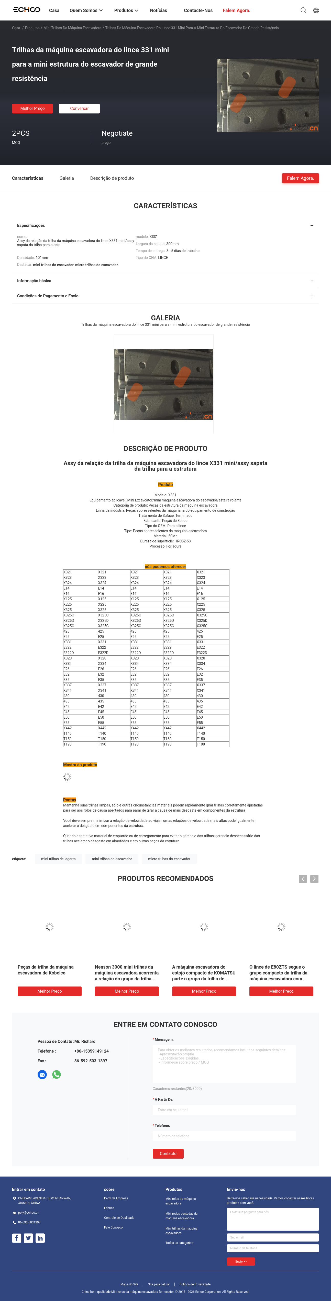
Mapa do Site (129, 1284)
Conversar (79, 108)
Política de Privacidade (195, 1284)
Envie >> (241, 1261)
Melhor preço (32, 108)
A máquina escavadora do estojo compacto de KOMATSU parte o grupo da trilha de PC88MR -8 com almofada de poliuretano (204, 978)
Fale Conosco (113, 1227)
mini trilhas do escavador (112, 859)
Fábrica (109, 1208)
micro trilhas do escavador (169, 859)
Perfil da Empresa (116, 1198)
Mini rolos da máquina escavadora (181, 1201)
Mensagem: (164, 1039)
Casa (16, 28)
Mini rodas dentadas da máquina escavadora (181, 1216)
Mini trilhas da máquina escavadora (72, 28)
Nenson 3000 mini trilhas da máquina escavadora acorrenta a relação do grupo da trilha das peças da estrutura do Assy (127, 978)
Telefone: (162, 1126)
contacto (168, 1153)
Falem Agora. (300, 178)
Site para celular (159, 1284)
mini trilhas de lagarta (58, 859)
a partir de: (164, 1099)
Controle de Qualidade (119, 1218)
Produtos (32, 28)
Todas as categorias (179, 1243)
